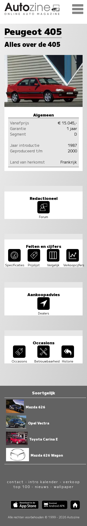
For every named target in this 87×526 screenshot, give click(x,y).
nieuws (42, 486)
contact (15, 481)
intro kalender (43, 481)
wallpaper (64, 486)
